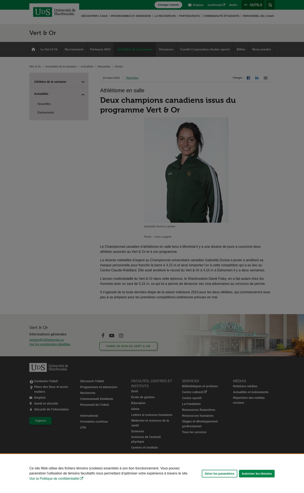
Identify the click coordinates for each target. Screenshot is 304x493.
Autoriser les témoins (257, 473)
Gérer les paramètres (219, 473)
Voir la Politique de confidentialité (54, 478)
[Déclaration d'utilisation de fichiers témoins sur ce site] (152, 473)
